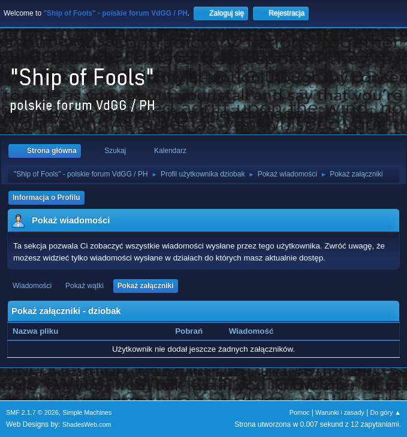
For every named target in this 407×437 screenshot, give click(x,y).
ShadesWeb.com (86, 424)
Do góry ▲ (385, 412)
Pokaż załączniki (145, 286)
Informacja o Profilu (46, 197)
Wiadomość (251, 331)
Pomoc (300, 412)
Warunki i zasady (339, 412)
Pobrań (189, 331)
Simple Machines (86, 412)
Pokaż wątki (84, 286)
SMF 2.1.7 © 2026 (32, 412)
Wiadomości (32, 286)
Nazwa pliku (42, 331)
